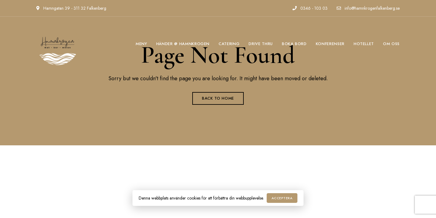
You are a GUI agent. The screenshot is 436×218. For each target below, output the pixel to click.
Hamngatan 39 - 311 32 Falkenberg (71, 8)
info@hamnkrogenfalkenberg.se (368, 8)
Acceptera (282, 198)
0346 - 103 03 (310, 8)
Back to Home (218, 98)
